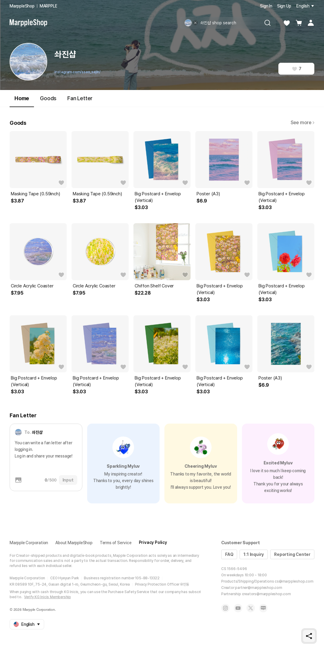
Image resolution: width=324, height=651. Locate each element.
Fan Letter (80, 98)
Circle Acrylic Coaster (32, 286)
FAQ (229, 554)
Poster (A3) (208, 193)
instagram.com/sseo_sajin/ (77, 72)
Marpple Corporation (29, 542)
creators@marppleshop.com (266, 594)
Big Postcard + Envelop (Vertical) (158, 197)
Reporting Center (292, 554)
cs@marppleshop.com (294, 581)
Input (68, 480)
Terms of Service (116, 542)
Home (22, 101)
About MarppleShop (74, 542)
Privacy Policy (153, 542)
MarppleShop (22, 6)
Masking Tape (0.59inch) (35, 193)
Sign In (266, 6)
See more (302, 122)
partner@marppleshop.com (258, 588)
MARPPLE (48, 6)
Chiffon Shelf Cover (154, 286)
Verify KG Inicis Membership (47, 597)
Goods (48, 98)
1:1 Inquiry (253, 554)
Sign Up (284, 6)
